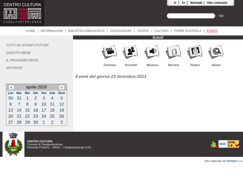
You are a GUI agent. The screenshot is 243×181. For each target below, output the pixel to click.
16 (35, 110)
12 (61, 104)
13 (10, 110)
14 (19, 110)
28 (19, 122)
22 (27, 116)
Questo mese (18, 53)
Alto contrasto (217, 3)
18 (52, 110)
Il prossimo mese (22, 60)
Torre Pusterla (187, 31)
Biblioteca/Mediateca (86, 31)
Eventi (212, 31)
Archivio (14, 68)
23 (35, 116)
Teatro (143, 31)
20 (10, 116)
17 (43, 110)
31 (19, 98)
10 (43, 104)
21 (19, 116)
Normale (196, 3)
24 (43, 116)
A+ (184, 3)
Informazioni (52, 31)
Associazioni (120, 31)
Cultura (161, 31)
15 (27, 110)
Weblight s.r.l (234, 160)
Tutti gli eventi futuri (27, 45)
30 (10, 98)
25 (52, 116)
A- (175, 3)
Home (30, 31)
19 (61, 110)
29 (27, 122)
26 (61, 116)
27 (10, 122)
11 (52, 104)
